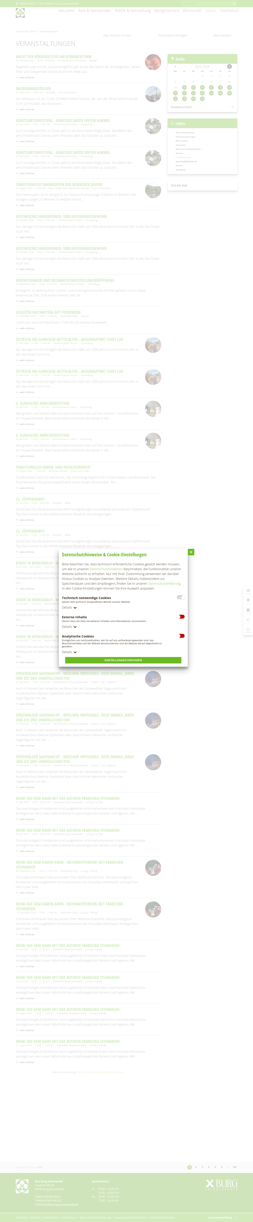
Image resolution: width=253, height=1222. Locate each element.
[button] (191, 552)
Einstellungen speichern (123, 660)
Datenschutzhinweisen (106, 568)
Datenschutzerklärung (164, 583)
